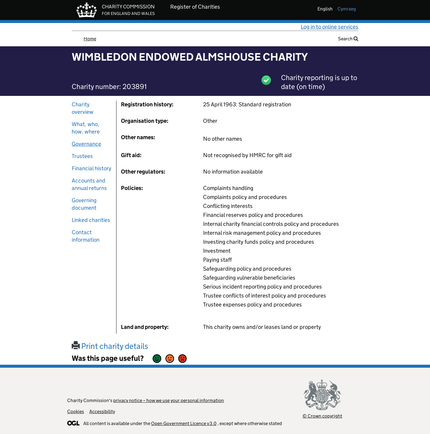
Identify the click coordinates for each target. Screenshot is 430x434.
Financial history (91, 168)
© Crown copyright (322, 416)
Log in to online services (329, 26)
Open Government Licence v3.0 (183, 423)
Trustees (82, 156)
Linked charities (91, 220)
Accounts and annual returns (89, 184)
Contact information (85, 236)
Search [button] (348, 39)
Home (90, 39)
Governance (86, 143)
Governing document (84, 204)
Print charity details (110, 346)
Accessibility (102, 411)
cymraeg (346, 9)
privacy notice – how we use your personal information (168, 400)
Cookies (75, 411)
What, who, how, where (86, 128)
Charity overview (82, 108)
